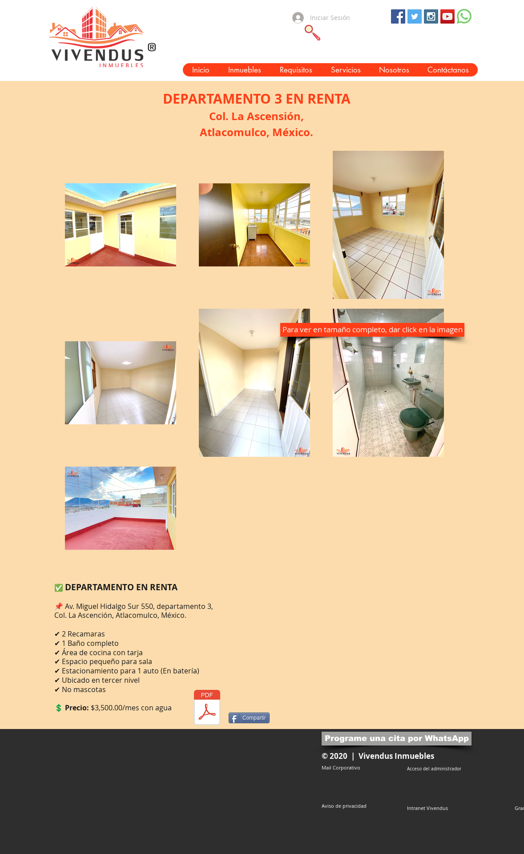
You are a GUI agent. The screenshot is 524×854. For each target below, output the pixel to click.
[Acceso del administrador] (434, 768)
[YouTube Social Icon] (447, 16)
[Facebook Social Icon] (398, 16)
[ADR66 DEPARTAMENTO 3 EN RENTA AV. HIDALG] (207, 708)
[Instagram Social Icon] (431, 16)
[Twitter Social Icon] (414, 16)
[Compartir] (249, 718)
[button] (244, 70)
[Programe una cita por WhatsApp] (397, 738)
